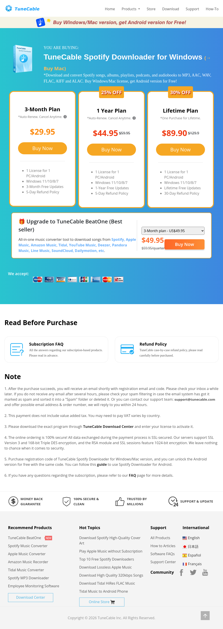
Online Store (102, 601)
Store (151, 8)
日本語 (190, 546)
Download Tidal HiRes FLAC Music (107, 583)
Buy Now (42, 148)
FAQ (132, 475)
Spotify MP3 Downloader (28, 577)
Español (191, 555)
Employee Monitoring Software (33, 586)
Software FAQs (162, 553)
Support (192, 8)
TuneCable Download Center (108, 426)
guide (102, 464)
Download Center (30, 597)
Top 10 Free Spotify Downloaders (106, 559)
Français (192, 563)
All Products (160, 537)
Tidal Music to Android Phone (103, 591)
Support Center (163, 561)
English (191, 537)
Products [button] (130, 8)
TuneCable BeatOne (30, 537)
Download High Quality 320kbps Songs (111, 575)
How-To (212, 8)
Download (170, 8)
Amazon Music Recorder (28, 561)
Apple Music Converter (27, 553)
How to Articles (162, 545)
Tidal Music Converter (26, 569)
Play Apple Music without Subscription (110, 551)
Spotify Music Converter (27, 545)
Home (110, 8)
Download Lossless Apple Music (105, 567)
